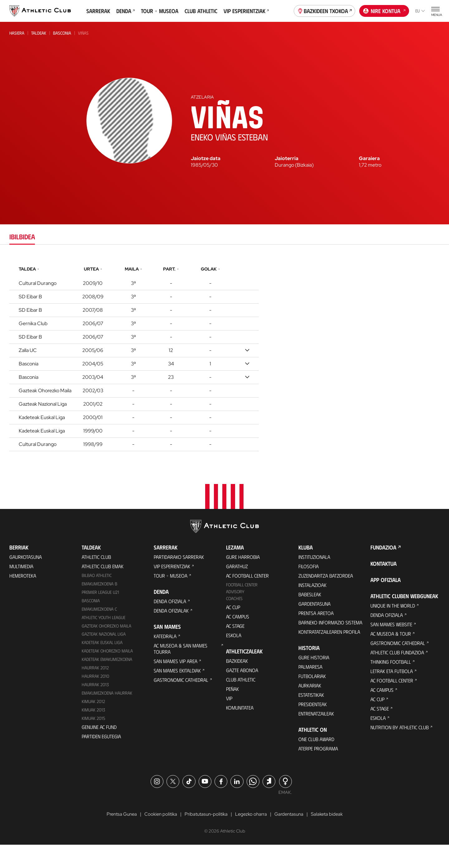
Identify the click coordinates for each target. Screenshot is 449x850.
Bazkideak (237, 665)
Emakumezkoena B (99, 588)
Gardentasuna (314, 608)
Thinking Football (390, 666)
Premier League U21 (100, 596)
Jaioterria (286, 158)
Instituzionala (314, 561)
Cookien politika (158, 819)
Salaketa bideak (331, 819)
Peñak (232, 693)
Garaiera (369, 158)
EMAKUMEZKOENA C (99, 613)
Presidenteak (312, 709)
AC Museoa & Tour (390, 638)
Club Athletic (201, 10)
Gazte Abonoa (242, 675)
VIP (229, 703)
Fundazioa (383, 552)
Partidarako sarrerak (179, 561)
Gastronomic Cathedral (181, 684)
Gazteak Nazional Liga (104, 639)
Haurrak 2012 (95, 672)
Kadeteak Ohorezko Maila (107, 655)
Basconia (62, 33)
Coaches (234, 603)
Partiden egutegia (101, 741)
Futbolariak (312, 681)
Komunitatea (239, 712)
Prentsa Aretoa (316, 618)
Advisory (235, 596)
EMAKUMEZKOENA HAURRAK (107, 697)
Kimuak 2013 (93, 714)
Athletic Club (96, 561)
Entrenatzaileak (316, 718)
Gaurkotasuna (25, 561)
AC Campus (237, 621)
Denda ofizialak (171, 615)
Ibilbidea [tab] (22, 236)
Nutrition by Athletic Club (399, 732)
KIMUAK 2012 (93, 706)
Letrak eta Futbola (391, 676)
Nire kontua (384, 10)
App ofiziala (385, 584)
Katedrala (165, 641)
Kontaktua (383, 568)
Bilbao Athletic (97, 580)
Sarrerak (98, 10)
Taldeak (38, 33)
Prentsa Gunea (117, 819)
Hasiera (16, 33)
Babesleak (309, 599)
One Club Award (316, 744)
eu (420, 10)
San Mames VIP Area (175, 666)
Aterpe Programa (318, 753)
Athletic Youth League (103, 622)
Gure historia (313, 662)
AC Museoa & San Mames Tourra (180, 653)
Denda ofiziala (170, 606)
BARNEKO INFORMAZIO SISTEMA (330, 627)
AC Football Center (247, 580)
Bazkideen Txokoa (324, 10)
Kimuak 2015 (93, 722)
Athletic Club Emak (102, 571)
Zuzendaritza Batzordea (325, 580)
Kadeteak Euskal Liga (102, 647)
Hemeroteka (22, 580)
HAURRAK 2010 (95, 680)
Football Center (242, 589)
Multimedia (21, 571)
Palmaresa (310, 671)
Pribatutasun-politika (205, 819)
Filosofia (308, 571)
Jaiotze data (205, 158)
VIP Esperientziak (246, 10)
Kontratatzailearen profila (329, 636)
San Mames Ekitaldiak (177, 675)
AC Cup (233, 612)
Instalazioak (312, 590)
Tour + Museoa (159, 10)
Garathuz (237, 571)
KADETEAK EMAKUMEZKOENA (107, 664)
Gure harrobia (243, 561)
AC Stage (235, 630)
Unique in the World (392, 610)
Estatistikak (311, 699)
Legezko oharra (252, 819)
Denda (125, 10)
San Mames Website (391, 629)
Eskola (233, 640)
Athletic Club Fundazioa (397, 657)
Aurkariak (309, 690)
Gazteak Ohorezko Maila (106, 630)
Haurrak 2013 (95, 689)
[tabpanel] (224, 357)
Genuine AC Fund (99, 732)
